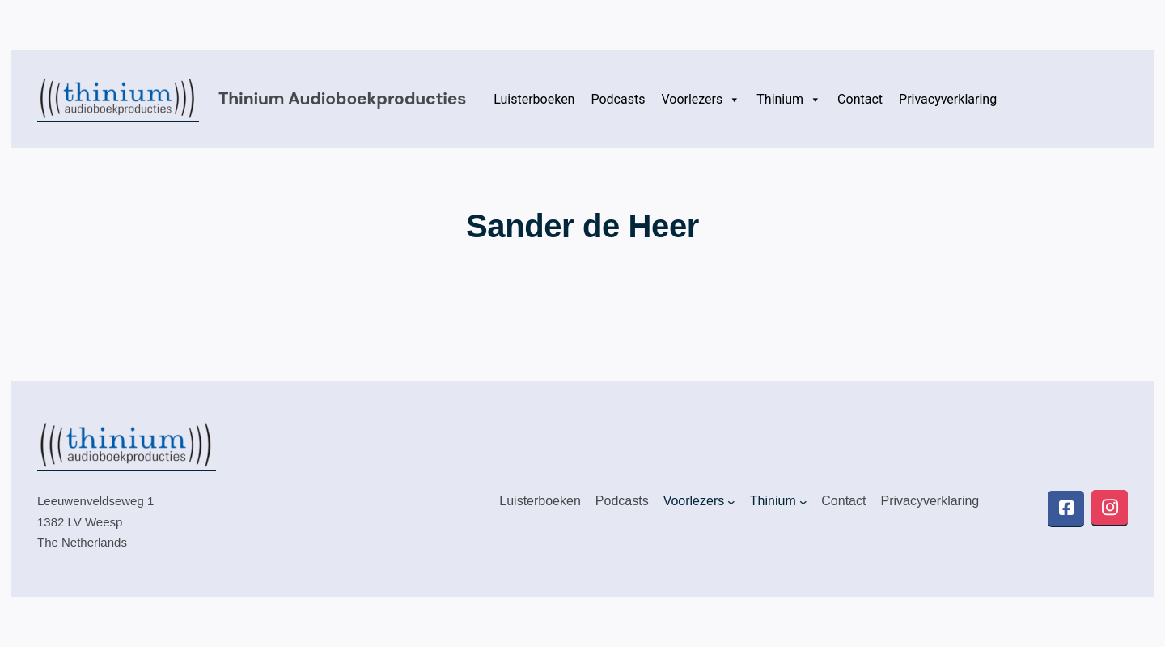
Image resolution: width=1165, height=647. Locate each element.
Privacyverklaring (948, 99)
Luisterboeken (534, 99)
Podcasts (618, 99)
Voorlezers (700, 99)
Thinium (788, 99)
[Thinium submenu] (803, 502)
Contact (860, 99)
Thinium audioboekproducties (342, 98)
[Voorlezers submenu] (731, 502)
